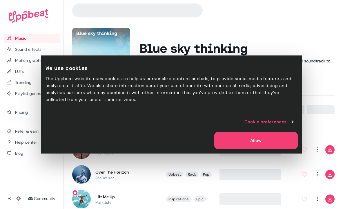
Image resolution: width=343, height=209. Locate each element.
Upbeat (174, 174)
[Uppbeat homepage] (28, 16)
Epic (200, 199)
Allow (256, 140)
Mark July (103, 202)
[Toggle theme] (18, 198)
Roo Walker (104, 178)
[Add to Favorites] (304, 149)
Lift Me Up (105, 196)
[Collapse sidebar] (9, 198)
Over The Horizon (112, 172)
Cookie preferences (265, 122)
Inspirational (178, 199)
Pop (206, 174)
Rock (192, 174)
